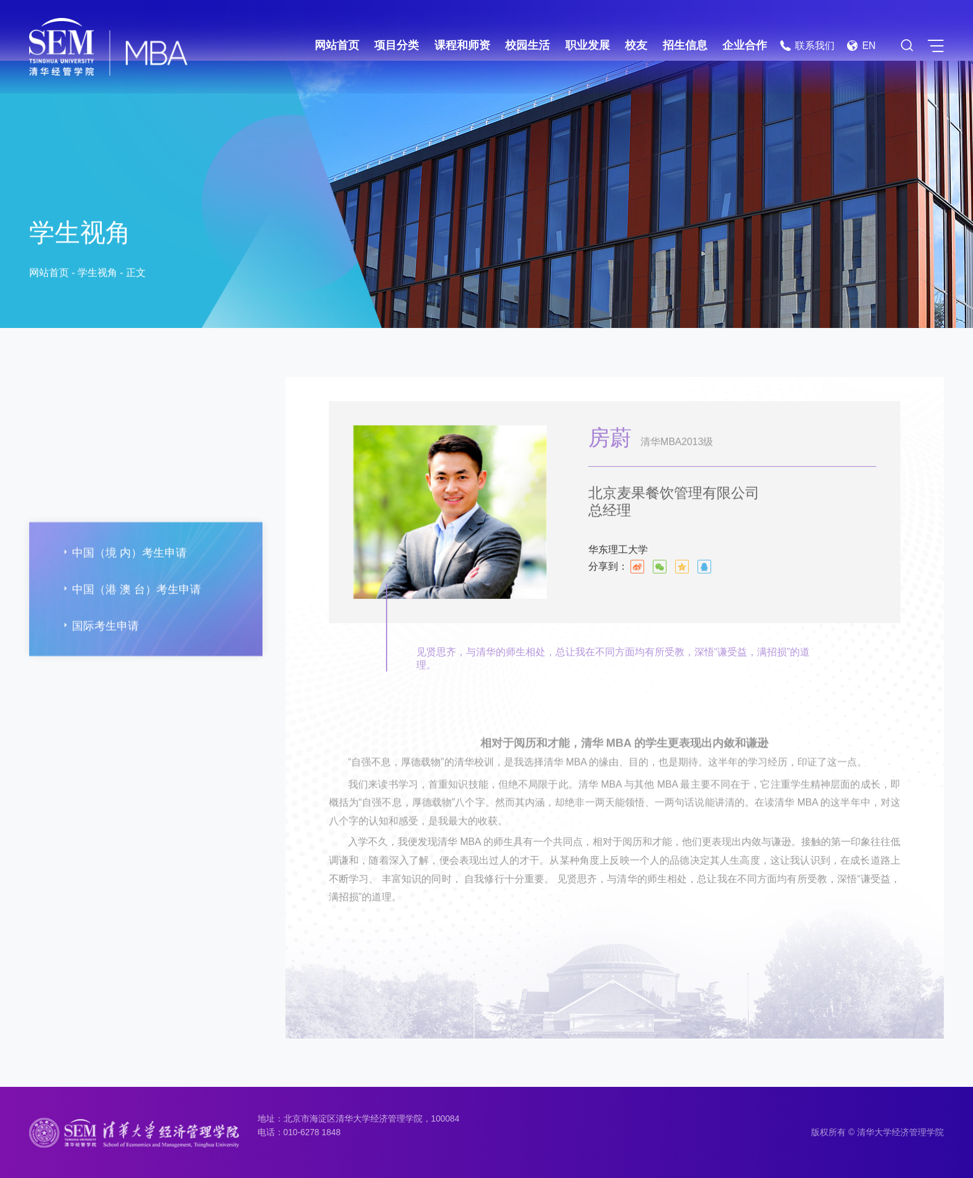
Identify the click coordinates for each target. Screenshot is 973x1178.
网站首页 (337, 45)
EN (861, 45)
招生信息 (685, 45)
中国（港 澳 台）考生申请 (130, 625)
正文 (136, 274)
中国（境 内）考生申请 (123, 589)
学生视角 (97, 274)
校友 (636, 45)
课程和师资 (462, 45)
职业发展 (587, 45)
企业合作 (744, 45)
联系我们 (807, 45)
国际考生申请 (99, 663)
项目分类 (396, 45)
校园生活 (527, 45)
